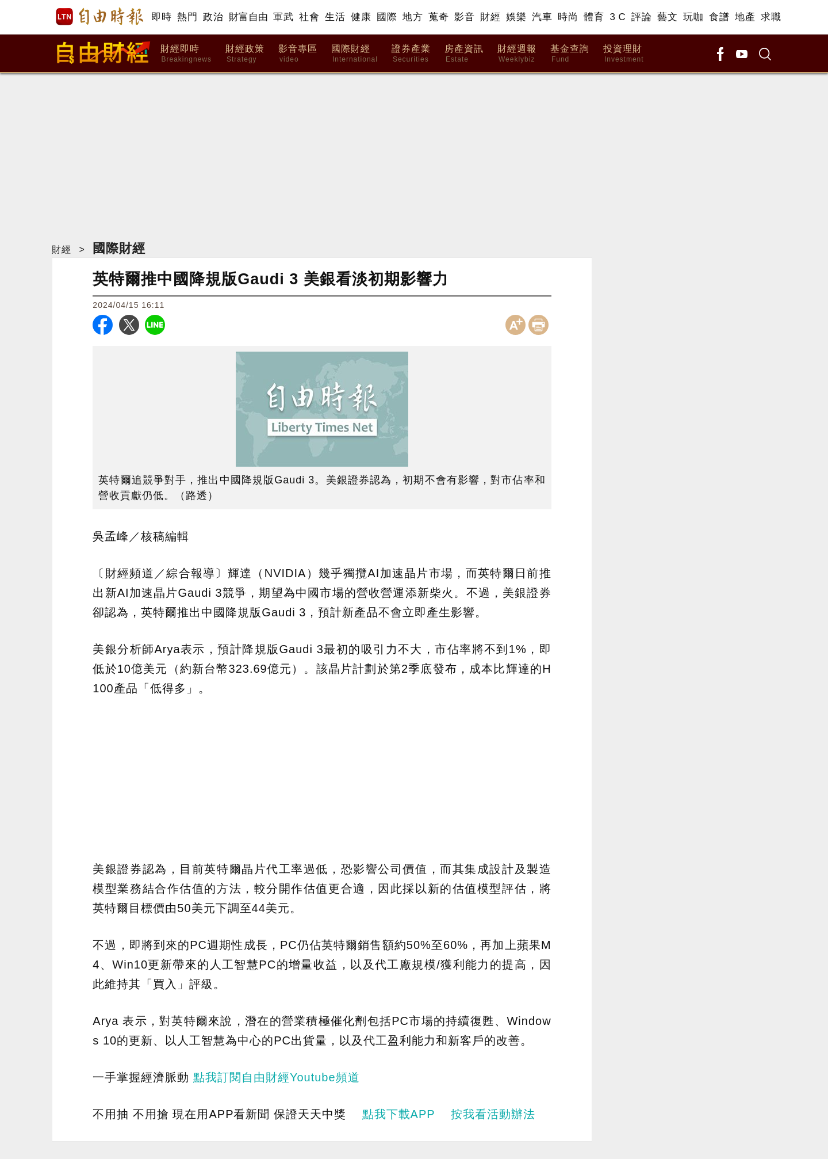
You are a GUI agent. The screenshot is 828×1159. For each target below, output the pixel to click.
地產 (745, 17)
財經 (490, 17)
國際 (387, 17)
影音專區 (297, 54)
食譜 (719, 17)
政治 (213, 17)
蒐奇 (438, 17)
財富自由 (248, 17)
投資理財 (623, 54)
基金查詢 (569, 54)
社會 (309, 17)
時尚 (568, 17)
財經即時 (186, 54)
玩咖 (693, 17)
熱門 (187, 17)
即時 (161, 17)
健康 (361, 17)
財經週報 (516, 54)
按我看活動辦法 (493, 1114)
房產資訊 (464, 54)
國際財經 (354, 54)
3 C (618, 17)
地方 (412, 17)
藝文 (667, 17)
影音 (464, 17)
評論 (641, 17)
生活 (335, 17)
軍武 (283, 17)
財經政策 (244, 54)
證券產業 (411, 54)
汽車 (542, 17)
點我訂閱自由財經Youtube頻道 (276, 1077)
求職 (771, 17)
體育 (594, 17)
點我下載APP (398, 1114)
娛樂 (516, 17)
